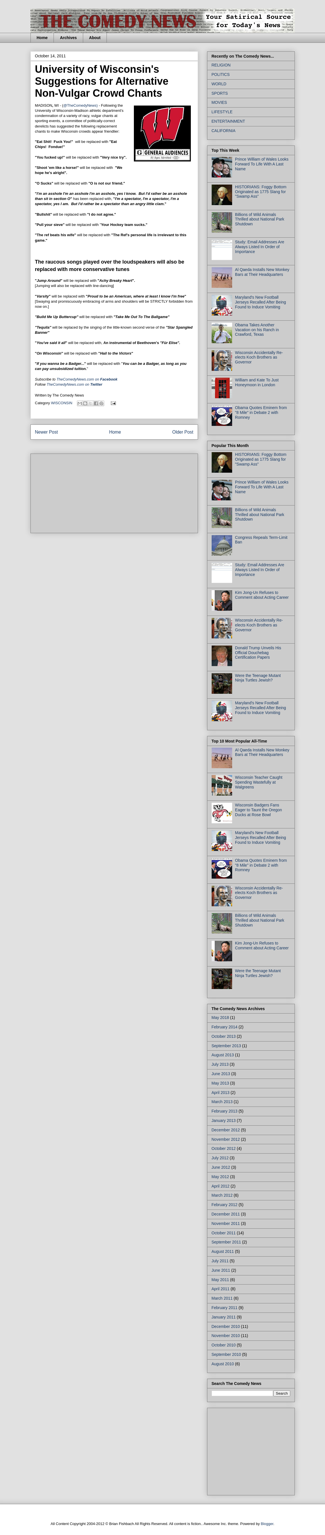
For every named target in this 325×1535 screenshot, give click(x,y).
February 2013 (225, 1111)
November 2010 (226, 1335)
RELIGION (221, 65)
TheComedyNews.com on (74, 384)
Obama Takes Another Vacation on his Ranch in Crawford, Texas (257, 330)
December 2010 (226, 1326)
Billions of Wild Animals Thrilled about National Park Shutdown (259, 219)
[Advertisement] (77, 491)
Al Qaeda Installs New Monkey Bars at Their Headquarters (262, 272)
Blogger (267, 1524)
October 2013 (224, 1036)
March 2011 (222, 1298)
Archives (68, 37)
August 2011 (223, 1251)
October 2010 (224, 1345)
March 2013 (222, 1101)
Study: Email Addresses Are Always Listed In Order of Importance (259, 247)
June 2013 (221, 1073)
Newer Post (46, 432)
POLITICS (221, 74)
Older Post (182, 432)
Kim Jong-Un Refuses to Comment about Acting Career (262, 595)
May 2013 (220, 1083)
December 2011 (226, 1214)
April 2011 (221, 1289)
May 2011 (220, 1279)
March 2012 (222, 1195)
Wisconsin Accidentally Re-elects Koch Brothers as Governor (259, 357)
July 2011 (220, 1261)
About (95, 37)
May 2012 (220, 1176)
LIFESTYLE (222, 112)
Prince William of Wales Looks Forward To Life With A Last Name (262, 164)
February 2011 (225, 1307)
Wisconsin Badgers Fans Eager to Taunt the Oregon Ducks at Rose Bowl (258, 810)
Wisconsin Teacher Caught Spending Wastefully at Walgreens (258, 782)
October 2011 (224, 1233)
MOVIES (219, 102)
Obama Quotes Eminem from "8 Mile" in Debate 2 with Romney (261, 412)
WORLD (219, 84)
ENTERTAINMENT (228, 121)
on (86, 379)
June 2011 (221, 1270)
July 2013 (220, 1064)
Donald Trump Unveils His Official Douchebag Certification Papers (258, 653)
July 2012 (220, 1158)
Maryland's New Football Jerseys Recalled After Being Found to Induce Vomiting (260, 302)
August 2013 (223, 1055)
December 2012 (226, 1130)
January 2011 (224, 1317)
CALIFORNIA (224, 130)
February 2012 (225, 1204)
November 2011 (226, 1223)
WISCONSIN (61, 403)
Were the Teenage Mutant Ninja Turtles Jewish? (258, 678)
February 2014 (225, 1027)
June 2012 (221, 1167)
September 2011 (226, 1242)
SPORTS (220, 93)
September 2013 (226, 1045)
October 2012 (224, 1148)
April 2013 (221, 1092)
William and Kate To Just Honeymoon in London (257, 382)
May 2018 (220, 1017)
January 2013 (224, 1120)
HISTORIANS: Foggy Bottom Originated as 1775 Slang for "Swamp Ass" (260, 192)
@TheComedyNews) (80, 105)
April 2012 (221, 1186)
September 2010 (226, 1354)
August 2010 (223, 1364)
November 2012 (226, 1139)
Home (42, 37)
